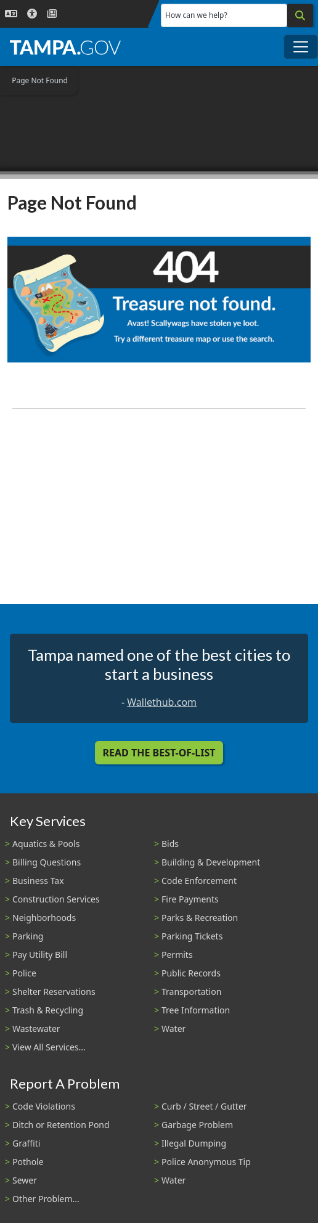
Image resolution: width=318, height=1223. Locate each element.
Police (24, 973)
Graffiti (26, 1143)
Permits (177, 954)
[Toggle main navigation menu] (300, 47)
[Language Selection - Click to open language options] (11, 14)
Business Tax (38, 880)
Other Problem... (46, 1199)
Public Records (191, 973)
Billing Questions (46, 862)
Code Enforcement (199, 880)
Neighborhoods (44, 917)
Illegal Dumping (193, 1143)
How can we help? (196, 15)
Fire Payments (190, 899)
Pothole (28, 1162)
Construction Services (56, 899)
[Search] (300, 15)
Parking (27, 936)
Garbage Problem (197, 1125)
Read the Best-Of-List (159, 752)
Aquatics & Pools (46, 843)
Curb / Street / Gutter (204, 1106)
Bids (170, 843)
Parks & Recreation (199, 917)
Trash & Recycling (47, 1010)
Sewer (24, 1180)
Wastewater (36, 1028)
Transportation (191, 991)
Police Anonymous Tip (206, 1162)
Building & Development (210, 862)
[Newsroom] (52, 14)
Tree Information (195, 1010)
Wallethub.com (162, 702)
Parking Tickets (191, 936)
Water (173, 1028)
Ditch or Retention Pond (61, 1125)
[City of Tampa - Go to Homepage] (65, 47)
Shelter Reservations (54, 991)
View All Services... (49, 1047)
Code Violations (43, 1106)
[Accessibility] (32, 14)
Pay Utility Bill (39, 954)
